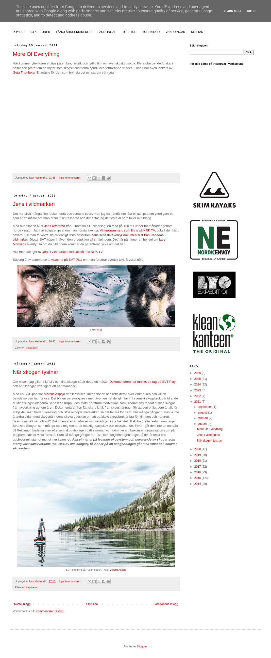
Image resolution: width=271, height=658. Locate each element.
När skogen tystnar (35, 372)
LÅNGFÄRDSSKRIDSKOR (74, 32)
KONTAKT (198, 32)
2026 (198, 373)
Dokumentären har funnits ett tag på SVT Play (142, 381)
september (205, 407)
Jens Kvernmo (54, 226)
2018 (198, 460)
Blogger (142, 646)
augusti (203, 412)
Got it (251, 11)
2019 (198, 455)
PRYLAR (19, 32)
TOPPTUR (129, 32)
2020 (198, 449)
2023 (198, 390)
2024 (198, 384)
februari (203, 418)
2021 (198, 401)
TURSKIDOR (151, 32)
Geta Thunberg (23, 72)
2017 (198, 466)
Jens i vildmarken (34, 204)
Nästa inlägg (22, 604)
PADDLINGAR (107, 32)
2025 (198, 379)
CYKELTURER (40, 32)
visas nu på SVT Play (66, 259)
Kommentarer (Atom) (49, 611)
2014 (198, 484)
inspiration (32, 347)
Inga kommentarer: (70, 177)
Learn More (233, 11)
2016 (198, 472)
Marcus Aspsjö (54, 394)
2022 (198, 396)
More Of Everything (36, 54)
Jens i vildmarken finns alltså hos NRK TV (72, 252)
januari (202, 424)
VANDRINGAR (175, 32)
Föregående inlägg (165, 604)
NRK (99, 329)
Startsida (92, 604)
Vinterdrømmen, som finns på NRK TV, (128, 230)
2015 (198, 478)
